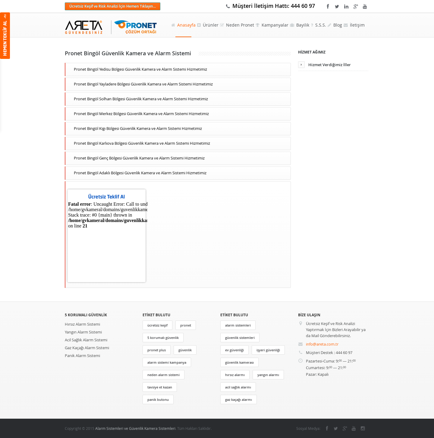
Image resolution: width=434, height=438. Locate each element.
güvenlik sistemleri (240, 337)
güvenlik (185, 350)
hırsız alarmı (235, 374)
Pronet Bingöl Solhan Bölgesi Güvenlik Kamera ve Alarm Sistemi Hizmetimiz (141, 98)
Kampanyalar (272, 25)
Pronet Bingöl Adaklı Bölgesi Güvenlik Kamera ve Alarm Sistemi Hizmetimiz (140, 173)
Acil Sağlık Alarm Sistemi (86, 340)
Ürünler (208, 25)
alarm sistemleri (238, 325)
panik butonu (158, 399)
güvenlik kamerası (239, 362)
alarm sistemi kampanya (166, 362)
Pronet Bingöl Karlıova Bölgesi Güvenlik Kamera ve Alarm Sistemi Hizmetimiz (142, 143)
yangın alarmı (268, 374)
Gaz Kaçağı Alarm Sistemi (87, 347)
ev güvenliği (234, 350)
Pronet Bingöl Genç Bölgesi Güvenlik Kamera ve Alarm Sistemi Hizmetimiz (139, 158)
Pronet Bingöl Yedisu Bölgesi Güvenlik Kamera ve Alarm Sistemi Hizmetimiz (140, 69)
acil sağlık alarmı (238, 387)
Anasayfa (183, 25)
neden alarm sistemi (163, 374)
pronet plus (156, 350)
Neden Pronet (237, 25)
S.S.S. (318, 25)
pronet (185, 325)
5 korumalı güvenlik (163, 337)
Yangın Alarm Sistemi (83, 332)
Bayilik (299, 25)
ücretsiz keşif (157, 325)
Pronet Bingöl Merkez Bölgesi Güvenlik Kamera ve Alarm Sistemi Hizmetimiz (141, 113)
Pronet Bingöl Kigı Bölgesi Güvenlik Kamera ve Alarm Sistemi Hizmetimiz (138, 128)
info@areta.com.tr (322, 344)
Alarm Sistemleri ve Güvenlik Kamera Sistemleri (135, 428)
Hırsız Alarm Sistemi (82, 324)
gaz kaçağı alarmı (238, 399)
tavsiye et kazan (159, 387)
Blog (335, 25)
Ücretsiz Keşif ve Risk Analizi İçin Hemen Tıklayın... (112, 6)
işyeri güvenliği (268, 350)
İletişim (354, 25)
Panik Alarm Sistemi (82, 355)
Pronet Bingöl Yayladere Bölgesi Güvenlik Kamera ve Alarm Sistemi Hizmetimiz (143, 84)
